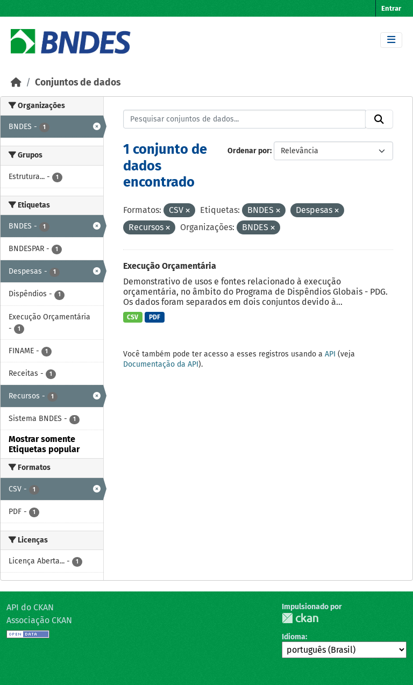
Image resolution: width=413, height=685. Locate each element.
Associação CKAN (39, 620)
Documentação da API (160, 364)
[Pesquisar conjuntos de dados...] (244, 119)
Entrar (391, 8)
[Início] (16, 82)
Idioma (293, 636)
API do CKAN (30, 607)
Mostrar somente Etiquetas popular (44, 444)
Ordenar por (248, 150)
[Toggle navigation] (391, 40)
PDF (154, 317)
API (330, 354)
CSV (132, 317)
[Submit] (379, 119)
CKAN (300, 618)
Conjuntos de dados (77, 82)
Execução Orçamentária (169, 266)
